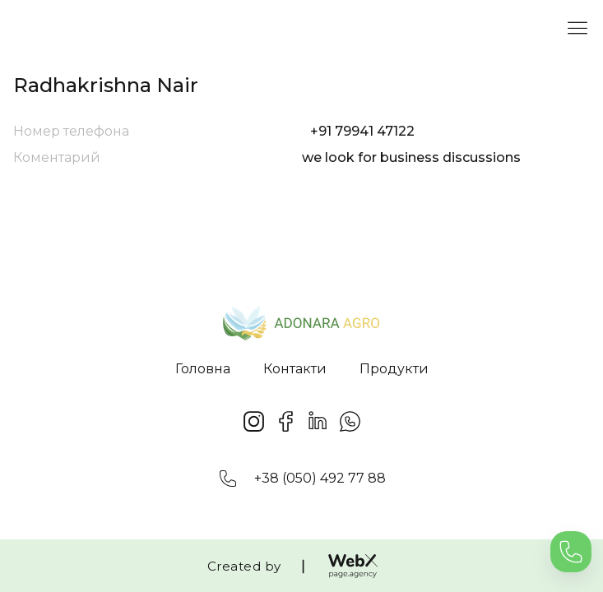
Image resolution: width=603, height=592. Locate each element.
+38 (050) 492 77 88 (320, 478)
